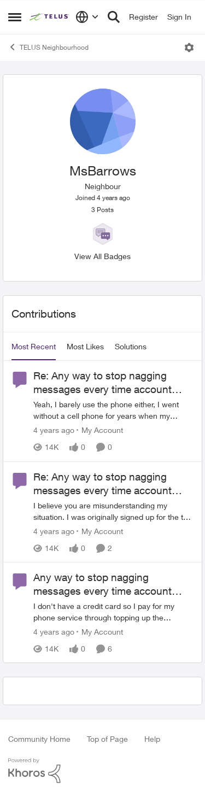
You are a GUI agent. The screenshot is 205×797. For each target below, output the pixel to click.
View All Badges (102, 256)
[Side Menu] (15, 17)
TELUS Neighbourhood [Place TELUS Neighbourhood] (48, 47)
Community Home (39, 738)
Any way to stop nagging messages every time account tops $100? (102, 584)
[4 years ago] (53, 430)
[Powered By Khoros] (102, 770)
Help (152, 738)
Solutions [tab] (131, 346)
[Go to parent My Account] (100, 430)
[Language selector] (87, 17)
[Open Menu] (189, 47)
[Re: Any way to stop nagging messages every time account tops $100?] (113, 410)
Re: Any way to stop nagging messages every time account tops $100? (102, 383)
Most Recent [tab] (33, 346)
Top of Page (107, 738)
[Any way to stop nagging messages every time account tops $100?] (113, 611)
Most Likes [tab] (85, 346)
